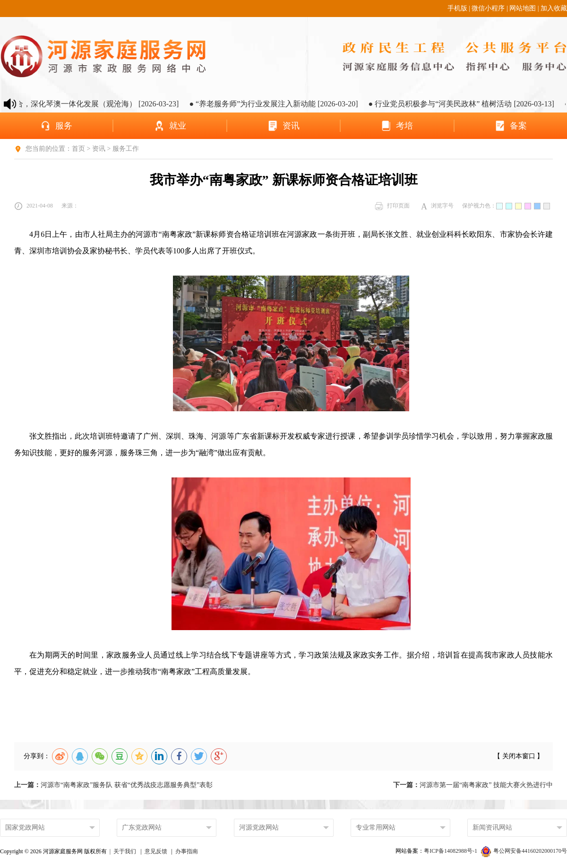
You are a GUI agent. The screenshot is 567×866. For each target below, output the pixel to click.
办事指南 (186, 851)
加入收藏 (554, 8)
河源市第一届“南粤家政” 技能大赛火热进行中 (473, 784)
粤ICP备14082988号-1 (451, 851)
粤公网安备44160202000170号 (524, 851)
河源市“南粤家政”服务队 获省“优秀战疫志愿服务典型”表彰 (113, 784)
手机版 (457, 8)
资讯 (98, 148)
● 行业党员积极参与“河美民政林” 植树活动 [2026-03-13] (470, 104)
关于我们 (124, 851)
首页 (78, 148)
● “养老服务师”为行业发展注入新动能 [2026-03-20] (282, 104)
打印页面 (392, 206)
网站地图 (522, 8)
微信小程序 (488, 8)
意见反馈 (156, 851)
